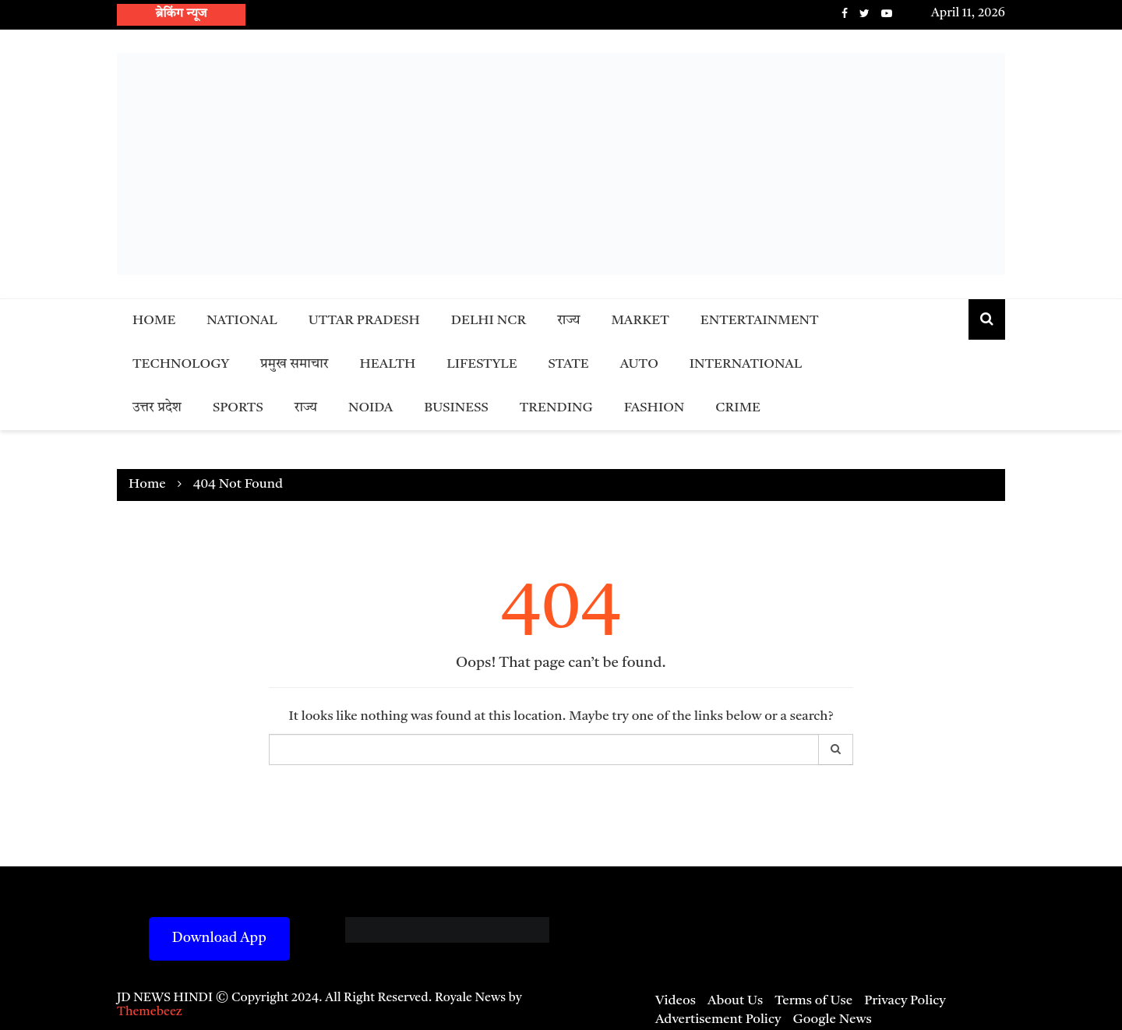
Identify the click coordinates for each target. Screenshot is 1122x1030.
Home (153, 320)
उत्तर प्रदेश (157, 407)
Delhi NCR (488, 320)
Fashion (654, 407)
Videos (675, 1000)
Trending (556, 407)
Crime (737, 407)
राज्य (568, 320)
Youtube (886, 13)
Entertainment (759, 320)
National (241, 320)
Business (456, 407)
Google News (831, 1019)
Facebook (845, 13)
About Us (735, 1000)
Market (640, 320)
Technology (180, 364)
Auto (639, 364)
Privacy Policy (905, 1000)
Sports (238, 407)
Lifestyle (481, 364)
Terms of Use (813, 1000)
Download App (219, 938)
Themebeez (149, 1012)
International (746, 364)
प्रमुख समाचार (294, 364)
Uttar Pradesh (364, 320)
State (569, 364)
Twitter (864, 13)
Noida (370, 407)
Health (388, 364)
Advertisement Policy (718, 1019)
